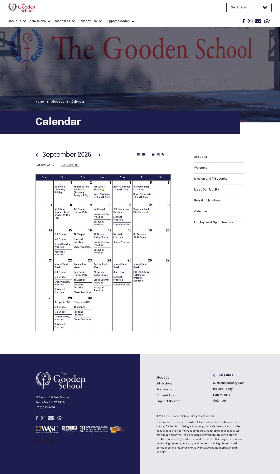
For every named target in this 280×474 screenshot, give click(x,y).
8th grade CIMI (62, 302)
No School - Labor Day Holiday (60, 190)
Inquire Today (223, 389)
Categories (46, 165)
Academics (164, 389)
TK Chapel (79, 235)
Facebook (243, 21)
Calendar (200, 211)
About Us (200, 157)
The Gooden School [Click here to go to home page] (21, 7)
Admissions (164, 383)
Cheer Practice (121, 225)
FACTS (267, 21)
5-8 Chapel (60, 239)
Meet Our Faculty (206, 189)
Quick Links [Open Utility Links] (249, 7)
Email (258, 21)
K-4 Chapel (60, 235)
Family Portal (222, 394)
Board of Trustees (207, 200)
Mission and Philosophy (210, 178)
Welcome (201, 167)
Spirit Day (118, 272)
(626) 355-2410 (45, 407)
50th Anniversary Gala (228, 383)
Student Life (165, 395)
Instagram (250, 21)
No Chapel (99, 209)
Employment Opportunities (213, 222)
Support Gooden (168, 401)
